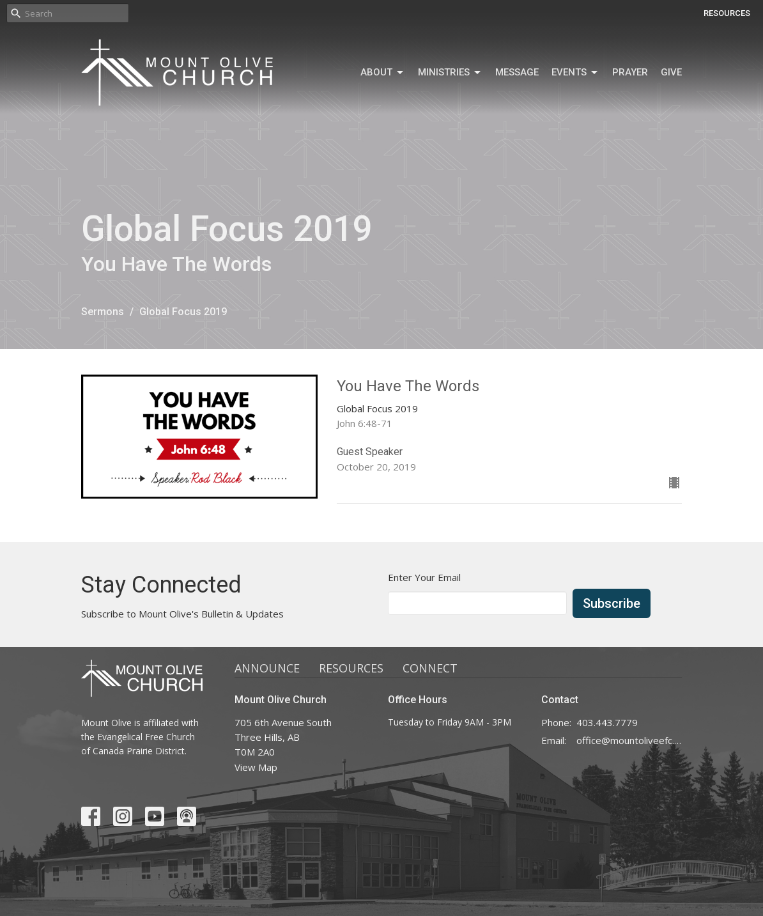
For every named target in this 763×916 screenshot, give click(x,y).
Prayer (630, 72)
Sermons (102, 312)
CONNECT (430, 668)
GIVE (671, 72)
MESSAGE (517, 72)
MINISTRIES (450, 72)
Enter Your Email (424, 577)
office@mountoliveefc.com (629, 740)
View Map (256, 767)
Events (575, 72)
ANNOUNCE (267, 668)
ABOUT (382, 72)
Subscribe (611, 603)
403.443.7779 (607, 722)
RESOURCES (727, 13)
